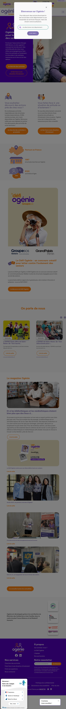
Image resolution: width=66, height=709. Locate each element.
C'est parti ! (33, 33)
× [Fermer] (58, 701)
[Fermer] (46, 7)
